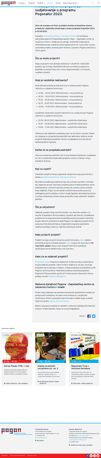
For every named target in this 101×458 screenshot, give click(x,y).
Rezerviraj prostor (71, 3)
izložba (6, 368)
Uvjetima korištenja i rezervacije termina (60, 69)
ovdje (81, 273)
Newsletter (31, 456)
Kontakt (5, 456)
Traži (92, 3)
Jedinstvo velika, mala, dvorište (82, 445)
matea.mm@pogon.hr (57, 309)
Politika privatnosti (17, 456)
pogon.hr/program (83, 436)
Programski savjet (42, 295)
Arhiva (58, 3)
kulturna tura (76, 368)
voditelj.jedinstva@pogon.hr (78, 440)
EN (98, 3)
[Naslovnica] (8, 3)
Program (31, 3)
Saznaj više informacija (59, 334)
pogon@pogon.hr (42, 438)
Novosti (50, 3)
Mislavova (40, 440)
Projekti (41, 3)
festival (40, 368)
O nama (22, 3)
